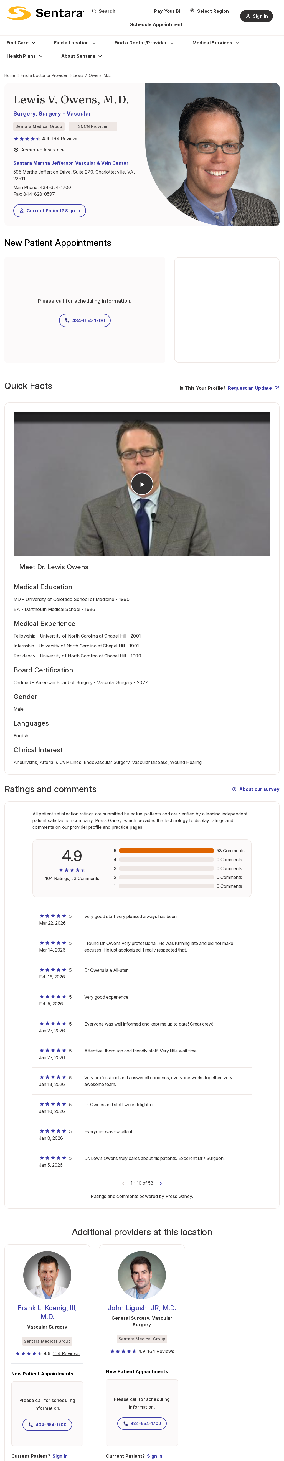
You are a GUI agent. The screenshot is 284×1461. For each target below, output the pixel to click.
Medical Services (212, 42)
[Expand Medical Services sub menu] (237, 42)
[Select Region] (209, 11)
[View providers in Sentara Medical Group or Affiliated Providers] (39, 150)
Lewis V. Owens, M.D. (92, 75)
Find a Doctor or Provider (44, 75)
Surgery (24, 113)
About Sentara (78, 56)
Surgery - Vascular (65, 113)
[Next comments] (160, 1183)
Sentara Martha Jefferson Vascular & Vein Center (70, 163)
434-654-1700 (55, 187)
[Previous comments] (123, 1183)
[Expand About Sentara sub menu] (100, 56)
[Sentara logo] (46, 13)
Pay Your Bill (168, 11)
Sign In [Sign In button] (256, 16)
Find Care (18, 42)
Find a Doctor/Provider (141, 42)
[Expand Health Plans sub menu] (41, 56)
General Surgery (130, 1318)
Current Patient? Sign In (49, 210)
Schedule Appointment (156, 24)
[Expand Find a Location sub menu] (94, 42)
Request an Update (254, 388)
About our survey (256, 789)
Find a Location (71, 42)
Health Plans (21, 56)
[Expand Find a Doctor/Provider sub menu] (172, 42)
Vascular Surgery (47, 1327)
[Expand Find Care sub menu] (33, 42)
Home (9, 75)
